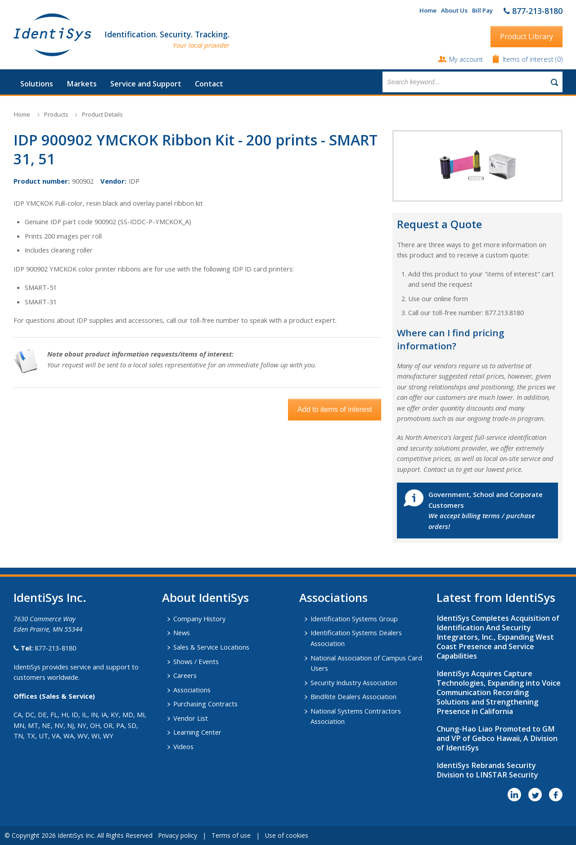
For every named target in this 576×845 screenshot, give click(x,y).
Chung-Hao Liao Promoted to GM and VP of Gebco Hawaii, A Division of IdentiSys (497, 738)
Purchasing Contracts (205, 703)
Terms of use (231, 835)
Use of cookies (286, 835)
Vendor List (190, 718)
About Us (454, 10)
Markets (82, 84)
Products (56, 114)
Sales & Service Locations (211, 646)
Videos (183, 746)
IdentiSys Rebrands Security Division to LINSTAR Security (487, 770)
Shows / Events (196, 661)
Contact (209, 84)
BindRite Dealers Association (353, 696)
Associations (192, 689)
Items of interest (529, 58)
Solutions (36, 84)
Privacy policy (177, 835)
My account (466, 58)
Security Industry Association (353, 682)
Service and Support (145, 84)
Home (427, 10)
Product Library (526, 36)
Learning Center (197, 732)
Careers (185, 675)
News (181, 632)
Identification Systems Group (354, 618)
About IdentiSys (205, 597)
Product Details (102, 114)
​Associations (333, 597)
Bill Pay (482, 10)
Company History (199, 618)
